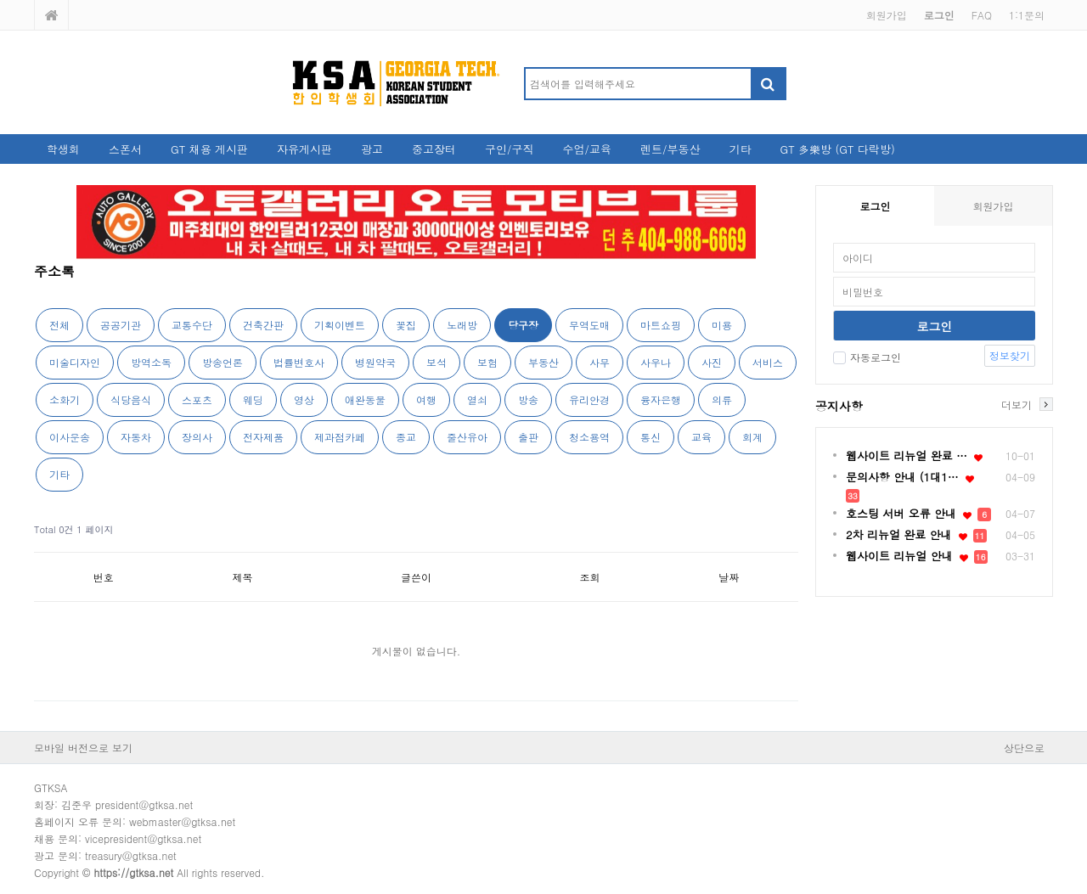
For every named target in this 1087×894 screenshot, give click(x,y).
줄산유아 (467, 437)
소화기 (64, 399)
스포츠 (197, 399)
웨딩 (253, 399)
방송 (528, 399)
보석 (436, 362)
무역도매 (589, 325)
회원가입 (886, 15)
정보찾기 (1009, 355)
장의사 (197, 437)
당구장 (523, 325)
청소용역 (589, 437)
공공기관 (120, 325)
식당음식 (130, 399)
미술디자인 (74, 362)
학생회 (63, 149)
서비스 (767, 362)
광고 (372, 149)
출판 (528, 437)
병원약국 (375, 362)
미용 (722, 325)
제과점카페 (339, 437)
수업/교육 (587, 149)
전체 (59, 325)
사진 (711, 362)
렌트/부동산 (670, 149)
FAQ (982, 15)
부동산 (543, 362)
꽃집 (406, 325)
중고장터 (434, 149)
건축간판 (263, 325)
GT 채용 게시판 (209, 149)
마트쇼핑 (660, 325)
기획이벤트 (339, 325)
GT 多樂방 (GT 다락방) (837, 149)
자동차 (136, 437)
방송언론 (222, 362)
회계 (752, 437)
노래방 (462, 325)
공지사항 (839, 405)
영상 (304, 399)
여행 (426, 399)
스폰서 (125, 149)
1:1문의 (1027, 15)
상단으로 (1024, 747)
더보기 (1016, 404)
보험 (487, 362)
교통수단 (192, 325)
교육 (701, 437)
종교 (406, 437)
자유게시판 (304, 149)
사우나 (655, 362)
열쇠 (477, 399)
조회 (590, 577)
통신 (650, 437)
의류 (722, 399)
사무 (599, 362)
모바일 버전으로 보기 (83, 747)
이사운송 (69, 437)
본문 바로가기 (0, 0)
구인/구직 (509, 149)
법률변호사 (298, 362)
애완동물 (365, 399)
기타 (740, 149)
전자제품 (263, 437)
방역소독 (151, 362)
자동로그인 (867, 357)
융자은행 (660, 399)
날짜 (728, 577)
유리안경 (589, 399)
